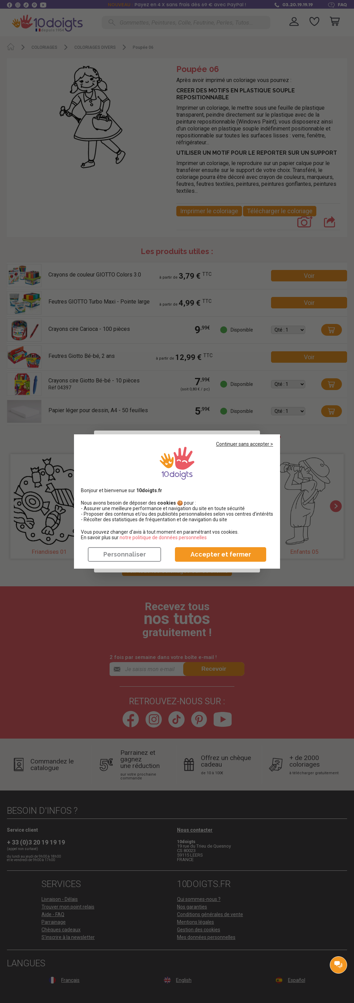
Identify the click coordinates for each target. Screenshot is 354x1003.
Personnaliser (124, 554)
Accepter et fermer (220, 554)
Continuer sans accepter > (244, 444)
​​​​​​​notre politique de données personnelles (163, 537)
